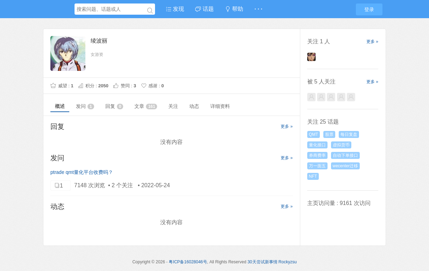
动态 (194, 106)
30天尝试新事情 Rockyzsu (272, 261)
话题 (204, 9)
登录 (369, 9)
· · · (258, 9)
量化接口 (317, 144)
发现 (175, 9)
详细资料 (220, 106)
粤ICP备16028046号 (188, 261)
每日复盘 (348, 134)
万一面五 (317, 165)
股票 (329, 134)
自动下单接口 (345, 155)
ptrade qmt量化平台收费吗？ (81, 172)
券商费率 (317, 155)
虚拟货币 (341, 144)
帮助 (234, 9)
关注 (173, 106)
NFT (313, 176)
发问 (85, 106)
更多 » (287, 126)
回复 (114, 106)
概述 (60, 106)
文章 (145, 106)
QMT (313, 134)
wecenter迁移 (345, 165)
